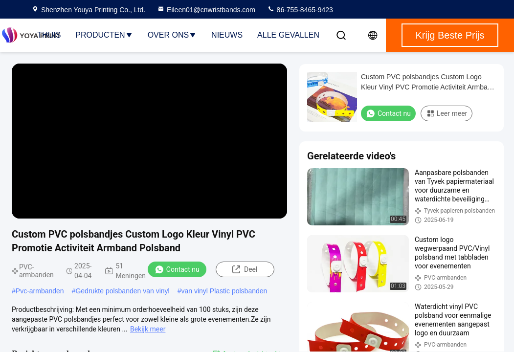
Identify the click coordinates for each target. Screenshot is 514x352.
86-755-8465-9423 (300, 10)
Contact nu (177, 269)
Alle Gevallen (288, 35)
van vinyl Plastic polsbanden (224, 291)
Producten (104, 35)
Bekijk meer (147, 329)
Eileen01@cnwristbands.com (206, 10)
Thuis (49, 35)
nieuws (227, 35)
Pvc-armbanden (40, 291)
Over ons (172, 35)
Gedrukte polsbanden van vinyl (122, 291)
